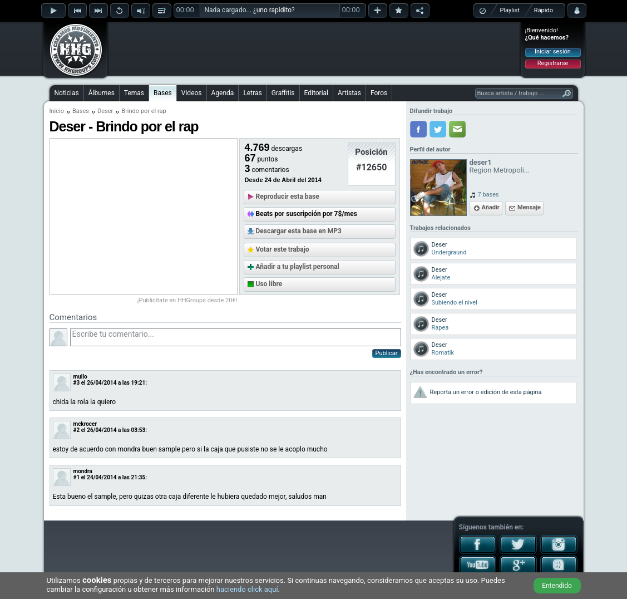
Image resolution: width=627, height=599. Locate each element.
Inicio (57, 111)
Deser (105, 111)
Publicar (387, 353)
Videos (191, 93)
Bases (163, 93)
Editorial (316, 93)
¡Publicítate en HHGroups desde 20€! (187, 300)
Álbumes (101, 93)
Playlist (510, 10)
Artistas (349, 93)
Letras (252, 93)
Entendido (557, 586)
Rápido (543, 10)
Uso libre (269, 284)
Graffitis (283, 93)
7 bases (488, 194)
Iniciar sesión (553, 51)
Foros (379, 93)
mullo (80, 377)
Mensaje (529, 207)
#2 (76, 430)
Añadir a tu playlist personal (297, 267)
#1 (76, 477)
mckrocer (85, 424)
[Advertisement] (314, 48)
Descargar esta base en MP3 (299, 231)
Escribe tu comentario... (235, 337)
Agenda (222, 93)
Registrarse (552, 63)
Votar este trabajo (282, 249)
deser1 (481, 162)
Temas (134, 93)
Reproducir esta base (287, 196)
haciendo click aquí (247, 589)
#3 (76, 383)
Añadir (491, 207)
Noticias (67, 93)
